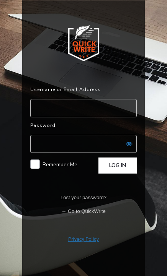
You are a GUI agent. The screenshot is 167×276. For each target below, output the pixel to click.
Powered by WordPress (84, 43)
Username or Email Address (65, 89)
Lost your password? (83, 197)
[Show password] (129, 143)
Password (43, 125)
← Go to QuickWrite (83, 211)
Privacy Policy (83, 239)
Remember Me (60, 164)
